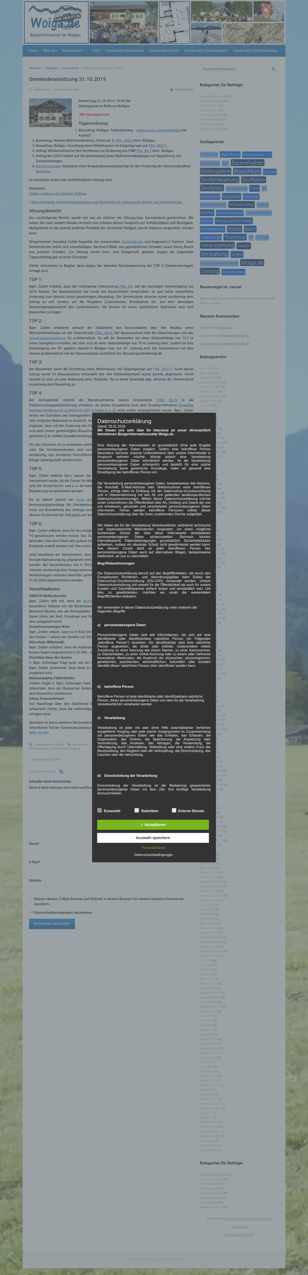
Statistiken (146, 810)
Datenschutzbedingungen (153, 855)
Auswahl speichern (153, 838)
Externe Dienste (188, 810)
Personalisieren (153, 848)
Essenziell (108, 810)
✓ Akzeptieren (153, 825)
